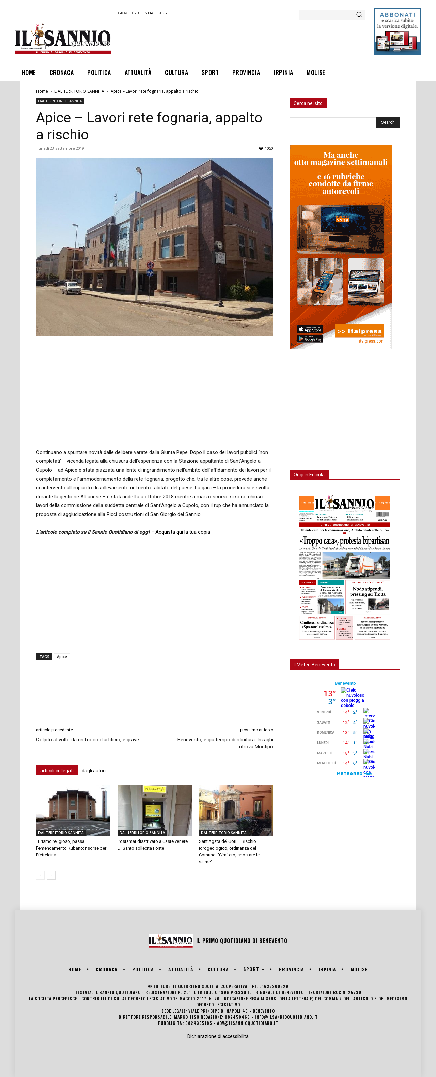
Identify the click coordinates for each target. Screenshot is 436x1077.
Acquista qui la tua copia (182, 532)
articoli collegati (57, 770)
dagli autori (94, 770)
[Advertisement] (242, 38)
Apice (62, 656)
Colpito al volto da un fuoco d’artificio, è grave (87, 740)
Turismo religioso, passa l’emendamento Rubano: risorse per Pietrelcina (71, 848)
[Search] (359, 15)
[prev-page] (40, 875)
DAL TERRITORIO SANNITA (79, 91)
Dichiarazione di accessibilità (218, 1036)
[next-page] (51, 875)
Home (42, 91)
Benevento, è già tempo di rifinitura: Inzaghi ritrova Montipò (225, 743)
